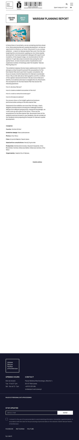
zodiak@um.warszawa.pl (33, 389)
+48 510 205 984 (30, 386)
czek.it (10, 436)
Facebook (9, 429)
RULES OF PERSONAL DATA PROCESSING (19, 397)
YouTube (30, 429)
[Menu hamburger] (71, 4)
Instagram (20, 429)
